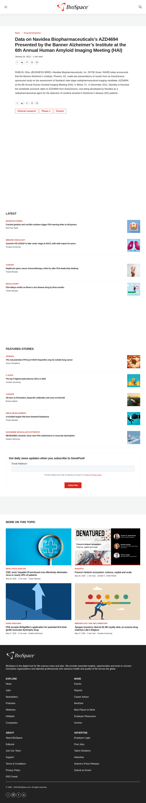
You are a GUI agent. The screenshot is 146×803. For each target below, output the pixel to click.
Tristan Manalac (12, 272)
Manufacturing (14, 221)
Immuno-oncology (15, 240)
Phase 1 (46, 111)
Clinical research (26, 111)
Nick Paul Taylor (12, 228)
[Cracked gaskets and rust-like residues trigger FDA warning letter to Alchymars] (133, 226)
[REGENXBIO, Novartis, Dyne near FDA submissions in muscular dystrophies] (133, 437)
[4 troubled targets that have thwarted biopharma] (133, 418)
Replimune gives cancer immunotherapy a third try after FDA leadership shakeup (42, 268)
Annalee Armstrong (13, 247)
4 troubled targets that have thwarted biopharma (27, 417)
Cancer (10, 265)
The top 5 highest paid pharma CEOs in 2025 (26, 379)
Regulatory (12, 284)
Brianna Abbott (11, 401)
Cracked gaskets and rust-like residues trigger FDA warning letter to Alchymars (41, 224)
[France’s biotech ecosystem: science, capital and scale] (107, 546)
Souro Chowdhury (13, 363)
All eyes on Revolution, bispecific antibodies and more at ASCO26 (35, 398)
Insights (79, 569)
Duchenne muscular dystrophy (23, 432)
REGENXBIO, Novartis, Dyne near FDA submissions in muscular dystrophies (40, 435)
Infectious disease (16, 569)
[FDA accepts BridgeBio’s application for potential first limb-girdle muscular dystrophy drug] (38, 601)
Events (60, 111)
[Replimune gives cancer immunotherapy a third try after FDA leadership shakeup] (133, 270)
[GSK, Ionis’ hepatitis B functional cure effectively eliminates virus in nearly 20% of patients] (38, 546)
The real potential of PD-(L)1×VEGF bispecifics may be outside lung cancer (39, 360)
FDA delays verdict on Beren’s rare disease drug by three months (35, 287)
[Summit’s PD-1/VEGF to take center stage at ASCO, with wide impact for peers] (133, 245)
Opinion (10, 356)
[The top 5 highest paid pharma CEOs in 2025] (133, 380)
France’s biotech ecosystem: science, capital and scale (103, 572)
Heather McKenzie (13, 439)
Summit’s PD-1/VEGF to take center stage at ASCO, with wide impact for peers (41, 243)
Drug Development (32, 33)
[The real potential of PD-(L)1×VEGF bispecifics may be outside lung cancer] (133, 361)
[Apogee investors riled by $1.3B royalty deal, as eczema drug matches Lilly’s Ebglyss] (107, 601)
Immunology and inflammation (91, 623)
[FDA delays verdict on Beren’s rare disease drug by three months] (133, 289)
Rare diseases (13, 623)
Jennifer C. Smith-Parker (106, 576)
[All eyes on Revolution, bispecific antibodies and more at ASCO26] (133, 399)
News (17, 33)
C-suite (9, 375)
